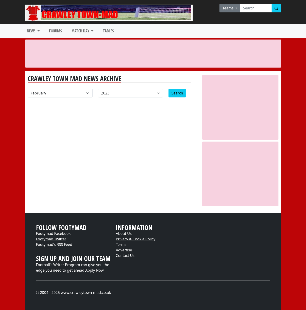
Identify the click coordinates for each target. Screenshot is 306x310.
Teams (228, 8)
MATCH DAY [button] (80, 31)
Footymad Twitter (51, 239)
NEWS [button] (31, 31)
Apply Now (94, 270)
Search (177, 93)
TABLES (108, 31)
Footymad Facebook (53, 233)
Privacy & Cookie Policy (135, 239)
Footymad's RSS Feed (54, 244)
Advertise (124, 250)
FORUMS (55, 31)
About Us (124, 233)
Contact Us (125, 255)
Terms (121, 244)
